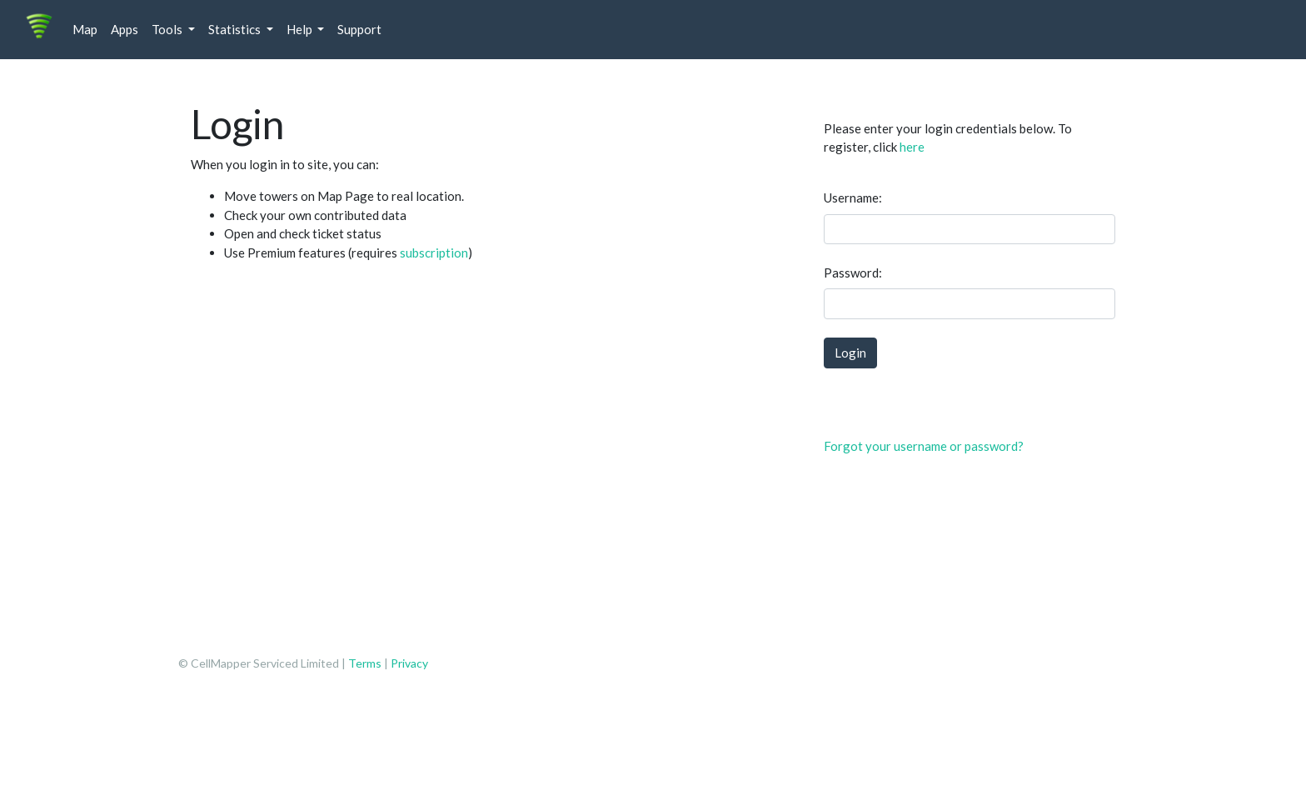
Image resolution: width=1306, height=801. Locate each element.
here (912, 146)
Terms (366, 663)
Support (359, 29)
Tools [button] (168, 29)
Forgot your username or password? (924, 445)
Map (84, 29)
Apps (124, 29)
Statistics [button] (235, 29)
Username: (853, 197)
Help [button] (301, 29)
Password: (853, 272)
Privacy (409, 663)
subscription (434, 252)
